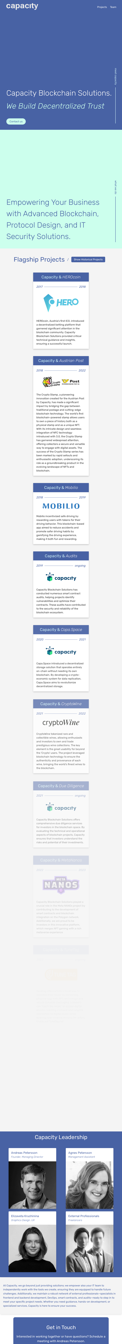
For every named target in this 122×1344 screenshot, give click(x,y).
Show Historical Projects (88, 259)
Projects (102, 7)
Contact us (16, 121)
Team (113, 7)
